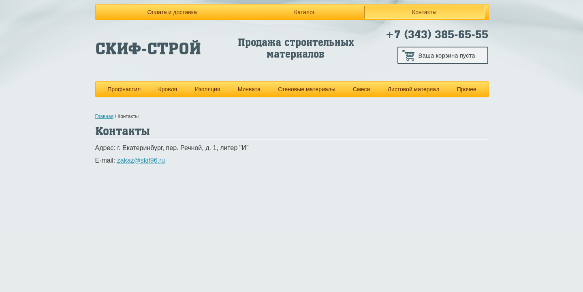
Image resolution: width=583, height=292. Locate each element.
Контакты (424, 12)
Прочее (466, 89)
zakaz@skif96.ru (141, 160)
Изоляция (207, 89)
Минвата (249, 89)
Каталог (304, 12)
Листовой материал (414, 89)
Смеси (361, 89)
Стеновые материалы (306, 89)
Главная (104, 116)
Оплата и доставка (172, 12)
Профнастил (124, 89)
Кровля (167, 89)
